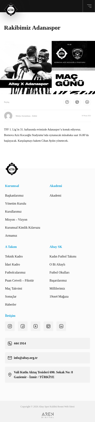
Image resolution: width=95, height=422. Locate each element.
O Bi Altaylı (57, 264)
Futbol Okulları (59, 272)
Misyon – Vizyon (16, 219)
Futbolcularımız (15, 272)
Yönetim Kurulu (15, 203)
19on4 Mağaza (59, 296)
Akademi (55, 195)
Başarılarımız (58, 280)
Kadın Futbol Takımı (63, 256)
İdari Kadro (12, 264)
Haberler (10, 304)
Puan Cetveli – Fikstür (19, 280)
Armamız (11, 235)
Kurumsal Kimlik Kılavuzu (22, 227)
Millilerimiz (57, 288)
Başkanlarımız (14, 195)
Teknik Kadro (14, 256)
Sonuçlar (10, 296)
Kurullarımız (13, 211)
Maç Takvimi (13, 288)
